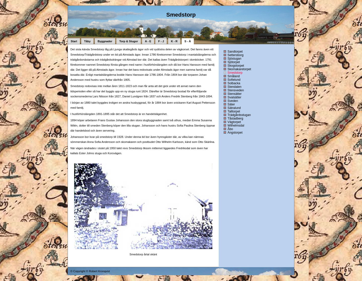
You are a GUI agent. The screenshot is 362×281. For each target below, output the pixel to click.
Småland (234, 76)
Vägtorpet (234, 122)
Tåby (87, 41)
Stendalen (234, 87)
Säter (231, 104)
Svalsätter (234, 97)
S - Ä (188, 41)
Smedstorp (235, 72)
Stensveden (236, 90)
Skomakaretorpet (239, 69)
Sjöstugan (234, 58)
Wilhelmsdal (236, 125)
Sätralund (234, 108)
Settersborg (236, 55)
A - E (148, 41)
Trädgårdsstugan (239, 115)
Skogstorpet (236, 65)
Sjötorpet (234, 62)
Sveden (233, 101)
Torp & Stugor (128, 41)
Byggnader (105, 41)
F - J (161, 41)
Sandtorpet (235, 51)
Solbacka (234, 83)
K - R (174, 41)
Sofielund (234, 80)
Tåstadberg (235, 118)
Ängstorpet (235, 132)
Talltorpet (234, 111)
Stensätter (235, 94)
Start (74, 41)
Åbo (230, 129)
